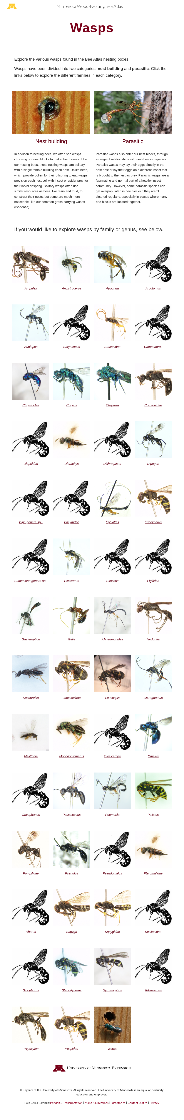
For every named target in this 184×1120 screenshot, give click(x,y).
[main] (92, 27)
